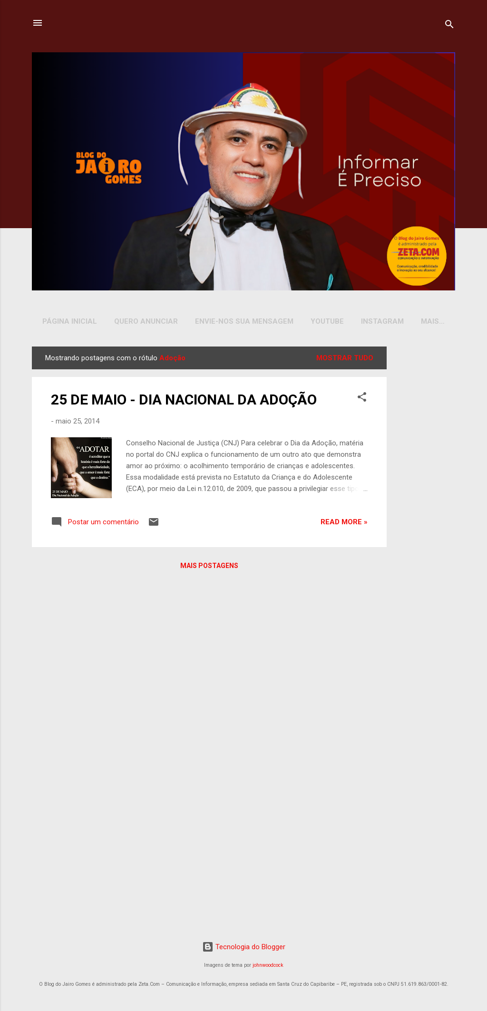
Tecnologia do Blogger (243, 948)
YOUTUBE (327, 321)
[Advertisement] (422, 491)
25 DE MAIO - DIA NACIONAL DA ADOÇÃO (184, 401)
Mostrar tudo (344, 360)
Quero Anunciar (146, 321)
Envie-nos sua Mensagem (244, 321)
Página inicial (69, 321)
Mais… (433, 321)
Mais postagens (209, 567)
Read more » (344, 524)
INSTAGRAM (382, 321)
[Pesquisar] (449, 25)
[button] (362, 400)
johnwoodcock (268, 967)
